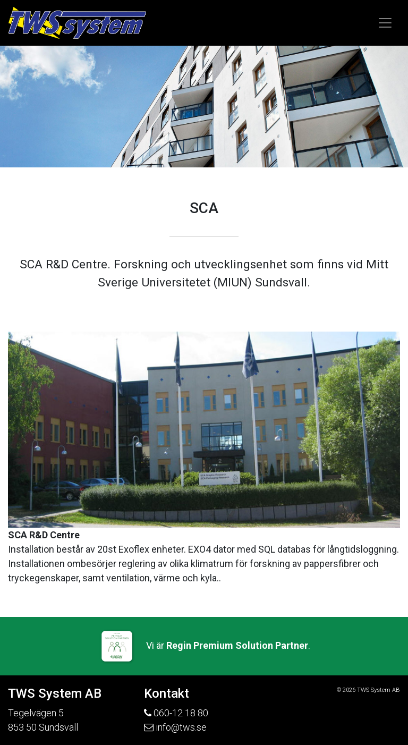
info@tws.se (181, 727)
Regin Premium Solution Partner (237, 645)
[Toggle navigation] (385, 23)
